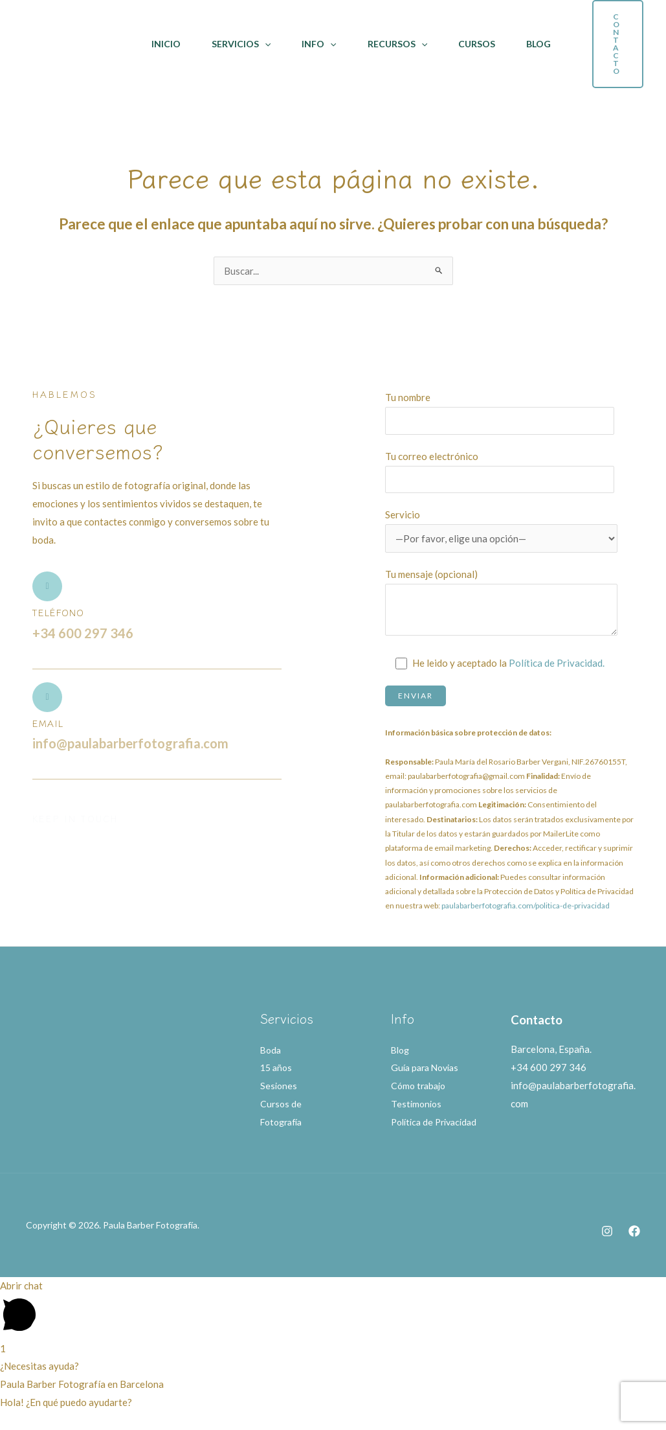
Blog (538, 43)
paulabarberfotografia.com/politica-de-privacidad (525, 905)
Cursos (476, 43)
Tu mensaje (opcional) (501, 605)
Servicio (501, 531)
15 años (277, 1068)
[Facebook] (634, 1249)
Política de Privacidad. (557, 663)
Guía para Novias (428, 1068)
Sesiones (279, 1085)
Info (319, 44)
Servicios (241, 44)
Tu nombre (501, 412)
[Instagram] (607, 1249)
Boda (271, 1049)
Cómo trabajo (420, 1085)
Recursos (397, 44)
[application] (265, 44)
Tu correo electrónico (501, 471)
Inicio (166, 43)
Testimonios (417, 1103)
